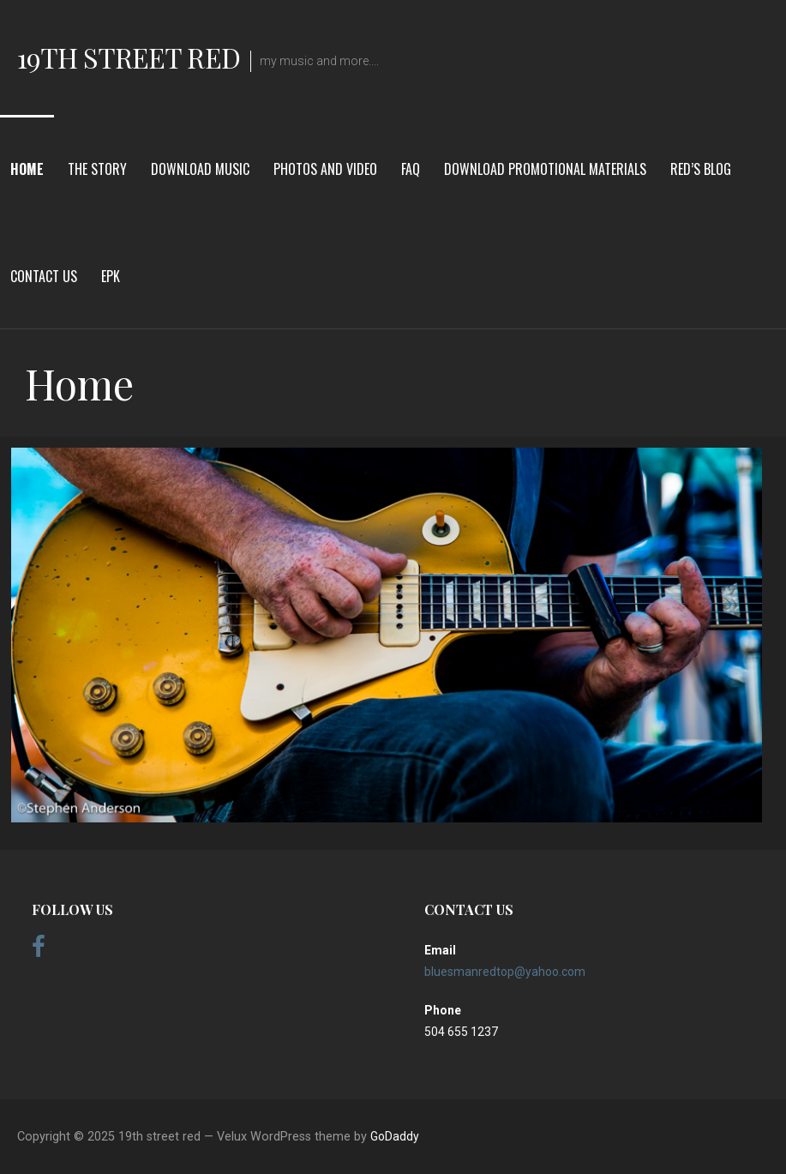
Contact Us (43, 276)
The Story (97, 169)
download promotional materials (545, 169)
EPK (110, 276)
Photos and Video (325, 169)
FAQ (410, 169)
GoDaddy (394, 1136)
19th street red (128, 57)
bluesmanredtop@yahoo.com (504, 971)
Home (27, 169)
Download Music (200, 169)
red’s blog (700, 169)
